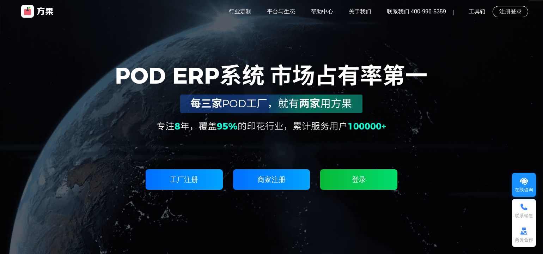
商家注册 (271, 179)
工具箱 (477, 11)
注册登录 (510, 11)
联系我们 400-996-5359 (416, 11)
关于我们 (360, 11)
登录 (359, 179)
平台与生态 (281, 11)
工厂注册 (184, 179)
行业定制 (240, 11)
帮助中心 (322, 11)
